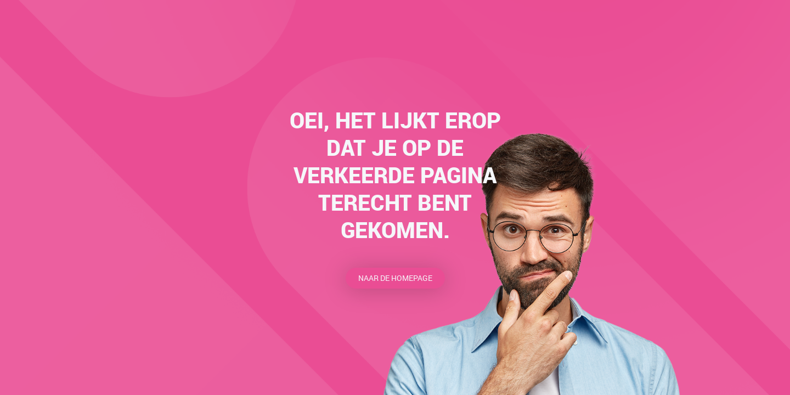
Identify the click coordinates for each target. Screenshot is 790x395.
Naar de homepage (395, 278)
